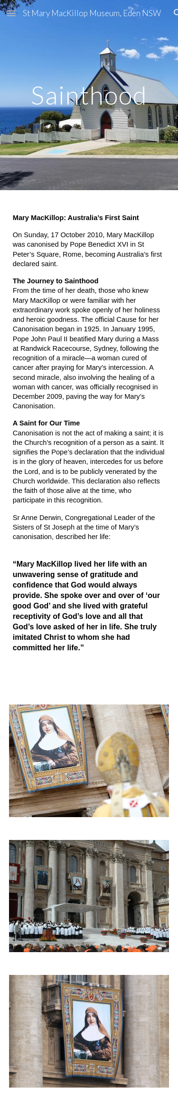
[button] (11, 13)
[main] (89, 94)
